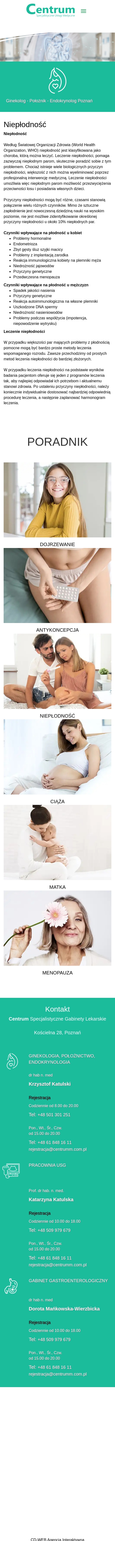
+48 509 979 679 (54, 1232)
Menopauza (57, 935)
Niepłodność (57, 678)
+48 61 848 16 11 (52, 1142)
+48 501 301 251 (51, 1114)
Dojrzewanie (57, 507)
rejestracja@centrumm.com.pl (55, 1149)
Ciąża (57, 764)
